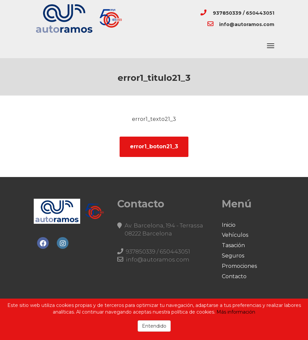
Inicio (229, 225)
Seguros (233, 255)
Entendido (154, 326)
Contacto (234, 276)
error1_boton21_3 (154, 146)
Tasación (233, 245)
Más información (235, 312)
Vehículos (235, 235)
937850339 (227, 13)
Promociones (239, 266)
